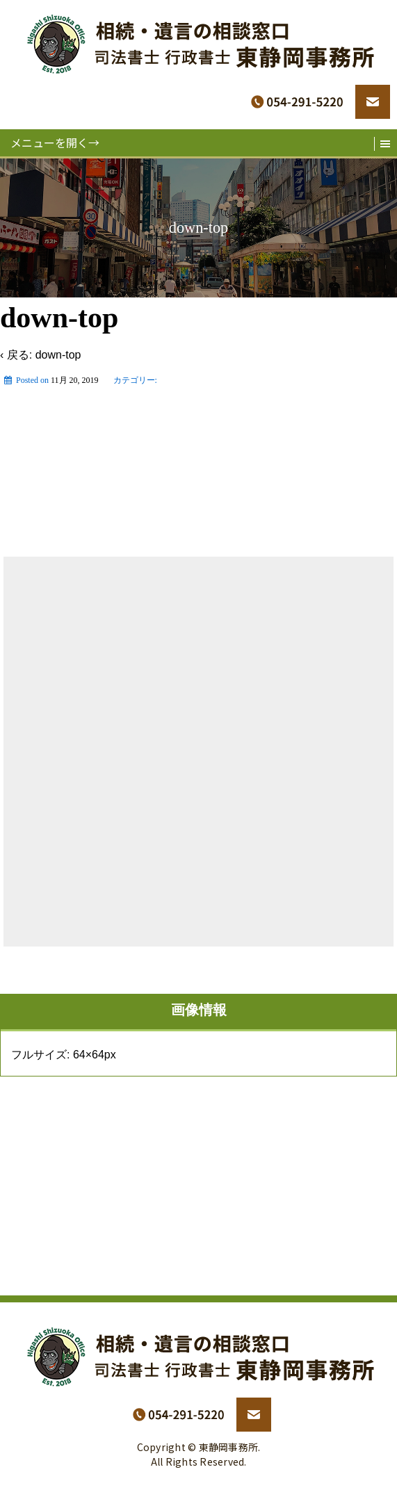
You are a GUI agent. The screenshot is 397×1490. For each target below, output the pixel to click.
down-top (58, 355)
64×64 (88, 1055)
